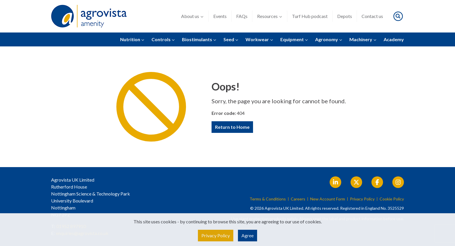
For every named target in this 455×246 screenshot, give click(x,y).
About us (192, 16)
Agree (247, 235)
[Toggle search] (398, 16)
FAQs (242, 16)
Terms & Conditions (268, 199)
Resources (269, 16)
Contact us (372, 16)
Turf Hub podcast (310, 16)
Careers (298, 199)
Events (220, 16)
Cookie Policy (392, 199)
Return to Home (232, 127)
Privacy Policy (362, 199)
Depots (344, 16)
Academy (394, 39)
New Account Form (327, 199)
